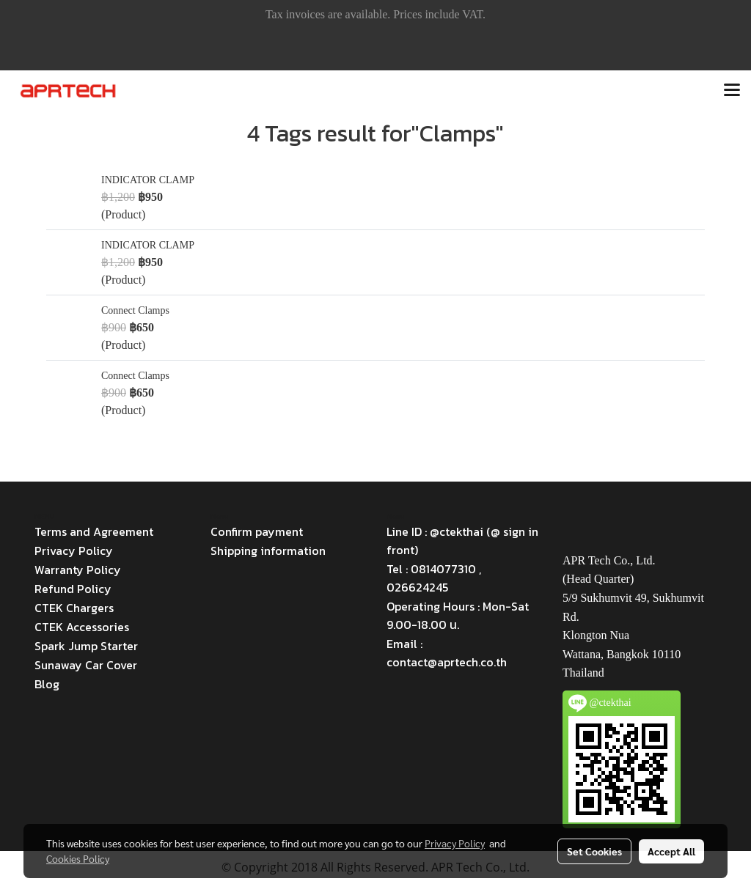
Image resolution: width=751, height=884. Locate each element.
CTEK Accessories (81, 627)
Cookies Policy (77, 858)
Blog (46, 684)
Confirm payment (256, 531)
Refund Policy (72, 588)
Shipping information (268, 550)
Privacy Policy (73, 550)
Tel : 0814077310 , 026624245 (434, 578)
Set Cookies (594, 851)
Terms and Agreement (93, 531)
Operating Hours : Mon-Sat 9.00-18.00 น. (458, 615)
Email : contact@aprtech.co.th (447, 653)
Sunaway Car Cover (85, 665)
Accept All (671, 851)
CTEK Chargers (74, 607)
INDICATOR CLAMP (147, 179)
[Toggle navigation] (732, 91)
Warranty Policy (77, 569)
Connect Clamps (135, 310)
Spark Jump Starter (86, 646)
